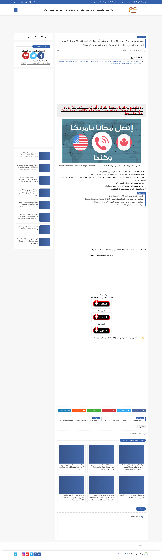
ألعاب (82, 10)
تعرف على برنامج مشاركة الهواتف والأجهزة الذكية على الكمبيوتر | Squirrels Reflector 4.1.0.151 (132, 467)
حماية (46, 10)
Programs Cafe (123, 554)
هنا (43, 37)
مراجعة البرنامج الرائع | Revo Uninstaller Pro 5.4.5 (125, 205)
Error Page (103, 2)
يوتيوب (51, 10)
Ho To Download (113, 2)
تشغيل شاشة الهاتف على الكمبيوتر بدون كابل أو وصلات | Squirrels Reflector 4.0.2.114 (102, 467)
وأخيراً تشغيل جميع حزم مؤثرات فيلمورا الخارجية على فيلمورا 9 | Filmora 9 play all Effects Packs (27, 167)
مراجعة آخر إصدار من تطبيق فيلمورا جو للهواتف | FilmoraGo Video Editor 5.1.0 (73, 497)
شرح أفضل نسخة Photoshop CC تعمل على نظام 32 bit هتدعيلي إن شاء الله (27, 241)
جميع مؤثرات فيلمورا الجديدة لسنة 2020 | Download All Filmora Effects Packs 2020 (28, 155)
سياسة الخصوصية (125, 2)
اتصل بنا (134, 2)
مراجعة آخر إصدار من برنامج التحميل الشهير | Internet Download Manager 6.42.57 (114, 199)
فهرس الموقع (142, 2)
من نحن (96, 2)
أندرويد (76, 10)
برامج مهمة (90, 10)
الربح (65, 10)
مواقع (71, 10)
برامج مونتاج (99, 10)
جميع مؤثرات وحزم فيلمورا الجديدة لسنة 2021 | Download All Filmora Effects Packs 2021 (28, 216)
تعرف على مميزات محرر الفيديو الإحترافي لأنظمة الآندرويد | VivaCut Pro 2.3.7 (71, 467)
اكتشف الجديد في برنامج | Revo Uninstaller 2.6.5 (126, 196)
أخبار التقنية (110, 10)
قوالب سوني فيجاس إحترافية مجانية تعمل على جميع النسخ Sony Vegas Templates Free (28, 179)
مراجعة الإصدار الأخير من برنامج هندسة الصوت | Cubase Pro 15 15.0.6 (118, 202)
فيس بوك (59, 10)
